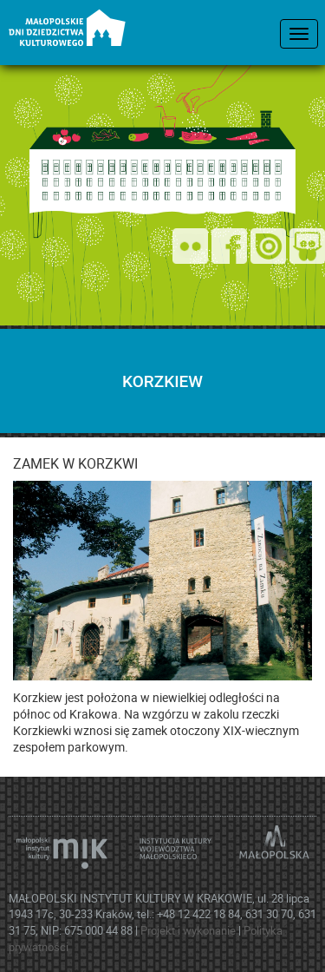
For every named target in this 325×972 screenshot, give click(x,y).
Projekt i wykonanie (189, 930)
